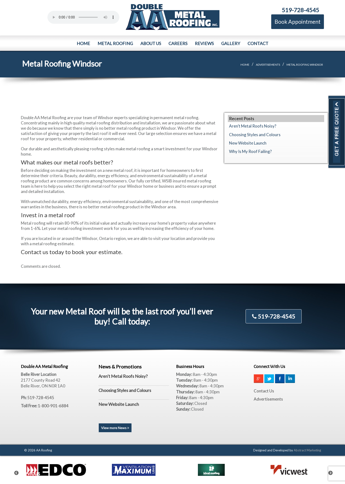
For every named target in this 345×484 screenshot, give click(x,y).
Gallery (230, 43)
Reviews (204, 43)
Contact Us (264, 390)
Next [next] (333, 472)
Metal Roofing (115, 43)
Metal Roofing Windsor (305, 64)
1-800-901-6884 (53, 405)
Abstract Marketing (307, 450)
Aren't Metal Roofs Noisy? (123, 376)
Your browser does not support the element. (83, 17)
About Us (150, 43)
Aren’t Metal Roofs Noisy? (252, 125)
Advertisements (268, 64)
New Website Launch (247, 143)
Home (83, 43)
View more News (115, 428)
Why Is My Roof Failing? (250, 151)
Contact (257, 43)
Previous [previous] (19, 472)
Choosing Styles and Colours (255, 134)
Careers (177, 43)
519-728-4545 (300, 9)
